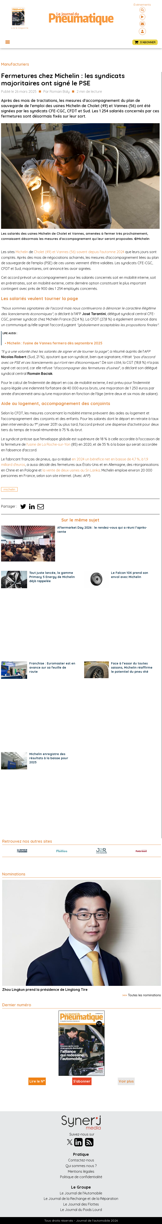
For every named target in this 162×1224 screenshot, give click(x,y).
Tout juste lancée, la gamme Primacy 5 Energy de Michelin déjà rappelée (52, 577)
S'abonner (81, 1081)
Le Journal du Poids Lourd (81, 1209)
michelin (9, 489)
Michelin (22, 252)
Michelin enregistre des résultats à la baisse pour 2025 (48, 758)
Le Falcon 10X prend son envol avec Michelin (129, 575)
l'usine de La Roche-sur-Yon (48, 444)
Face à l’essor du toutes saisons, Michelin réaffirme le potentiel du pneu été (131, 667)
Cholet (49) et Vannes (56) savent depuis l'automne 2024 (79, 252)
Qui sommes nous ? (81, 1166)
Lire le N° (37, 1081)
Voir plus (126, 1081)
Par (56, 92)
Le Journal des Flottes (81, 1204)
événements (142, 5)
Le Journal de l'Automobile (81, 1193)
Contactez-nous (81, 1160)
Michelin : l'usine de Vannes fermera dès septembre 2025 (54, 343)
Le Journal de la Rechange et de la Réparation (81, 1198)
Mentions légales (81, 1171)
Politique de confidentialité (81, 1177)
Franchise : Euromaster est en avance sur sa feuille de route (52, 667)
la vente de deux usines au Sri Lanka (71, 470)
